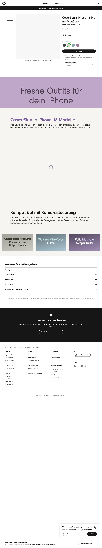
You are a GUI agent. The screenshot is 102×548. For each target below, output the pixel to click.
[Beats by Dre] (4, 3)
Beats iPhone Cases (10, 512)
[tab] (10, 17)
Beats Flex (7, 528)
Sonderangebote (9, 501)
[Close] (95, 527)
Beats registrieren (32, 504)
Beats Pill (7, 515)
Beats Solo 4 (8, 518)
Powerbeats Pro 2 (9, 507)
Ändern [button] (82, 496)
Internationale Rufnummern (35, 515)
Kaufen (45, 3)
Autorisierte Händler (33, 510)
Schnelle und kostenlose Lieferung (51, 8)
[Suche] (98, 3)
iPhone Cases (12, 488)
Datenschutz (54, 513)
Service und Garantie (33, 501)
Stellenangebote (55, 499)
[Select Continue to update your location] (92, 534)
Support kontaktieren (33, 512)
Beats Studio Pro (9, 523)
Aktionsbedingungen (56, 518)
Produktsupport (32, 499)
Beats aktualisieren (33, 507)
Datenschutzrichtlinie (50, 544)
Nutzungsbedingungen (57, 510)
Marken (53, 516)
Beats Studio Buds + (10, 526)
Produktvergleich (9, 499)
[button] (38, 36)
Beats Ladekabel (9, 510)
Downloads (31, 496)
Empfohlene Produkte (10, 496)
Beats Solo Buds (9, 520)
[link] (79, 51)
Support (57, 3)
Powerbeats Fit (9, 504)
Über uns (53, 496)
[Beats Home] (5, 488)
